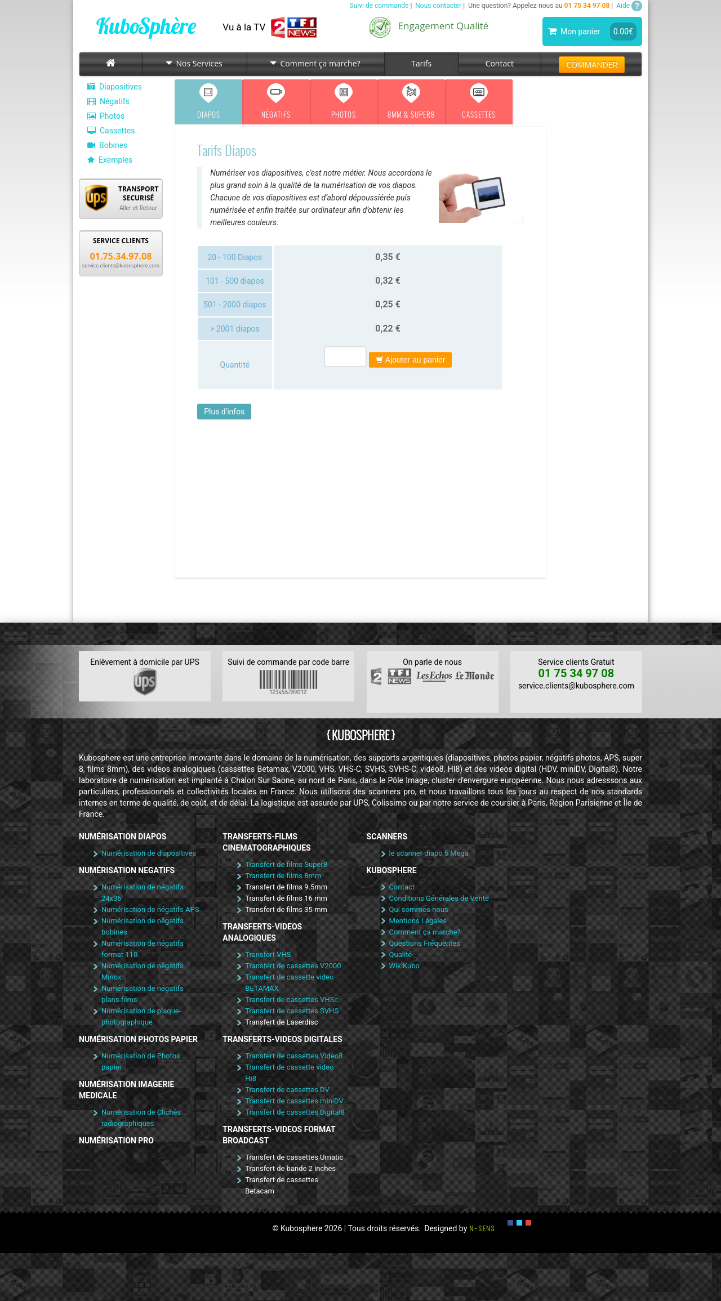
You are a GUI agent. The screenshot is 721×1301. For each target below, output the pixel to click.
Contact (500, 63)
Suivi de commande (379, 6)
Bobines (107, 145)
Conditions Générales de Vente (439, 898)
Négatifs (108, 101)
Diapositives (114, 86)
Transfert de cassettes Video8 (293, 1056)
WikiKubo (404, 966)
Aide (629, 6)
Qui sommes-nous (418, 909)
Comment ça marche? (315, 63)
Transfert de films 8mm (283, 875)
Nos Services (194, 63)
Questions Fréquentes (424, 943)
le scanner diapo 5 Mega (429, 853)
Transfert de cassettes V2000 (293, 966)
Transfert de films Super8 (286, 864)
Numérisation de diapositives (148, 853)
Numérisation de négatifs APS (150, 909)
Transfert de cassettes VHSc (291, 999)
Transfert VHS (268, 954)
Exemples (109, 159)
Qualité (400, 954)
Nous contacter (438, 6)
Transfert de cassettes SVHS (292, 1011)
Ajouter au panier (411, 359)
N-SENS (482, 1228)
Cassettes (111, 130)
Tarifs (421, 63)
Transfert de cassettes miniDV (294, 1101)
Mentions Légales (418, 920)
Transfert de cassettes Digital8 (295, 1112)
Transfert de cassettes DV (287, 1089)
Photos (105, 115)
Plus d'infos (224, 411)
